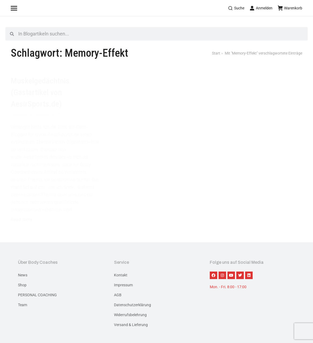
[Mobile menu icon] (21, 8)
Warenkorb (290, 8)
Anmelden (261, 8)
